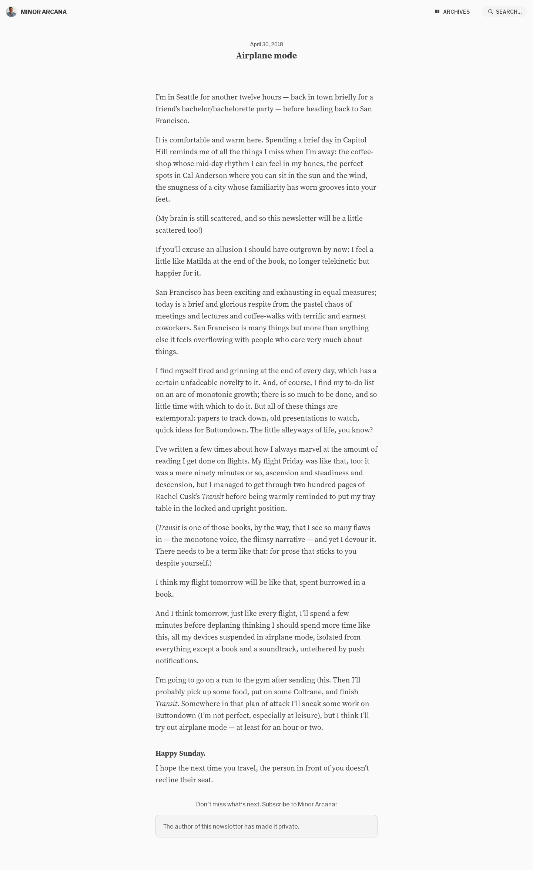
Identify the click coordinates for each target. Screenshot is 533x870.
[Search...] (504, 11)
